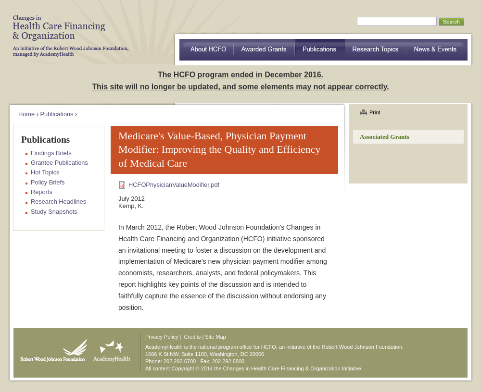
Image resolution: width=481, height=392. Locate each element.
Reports (41, 192)
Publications (320, 50)
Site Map (215, 337)
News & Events (437, 50)
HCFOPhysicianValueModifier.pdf (173, 184)
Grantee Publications (59, 162)
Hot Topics (45, 172)
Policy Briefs (47, 182)
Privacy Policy (161, 337)
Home (26, 114)
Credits (192, 337)
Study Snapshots (54, 211)
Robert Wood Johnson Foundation (51, 348)
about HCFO (206, 50)
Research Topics (376, 50)
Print (374, 112)
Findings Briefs (51, 153)
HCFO (67, 29)
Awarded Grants (264, 50)
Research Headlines (58, 201)
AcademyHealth (109, 348)
